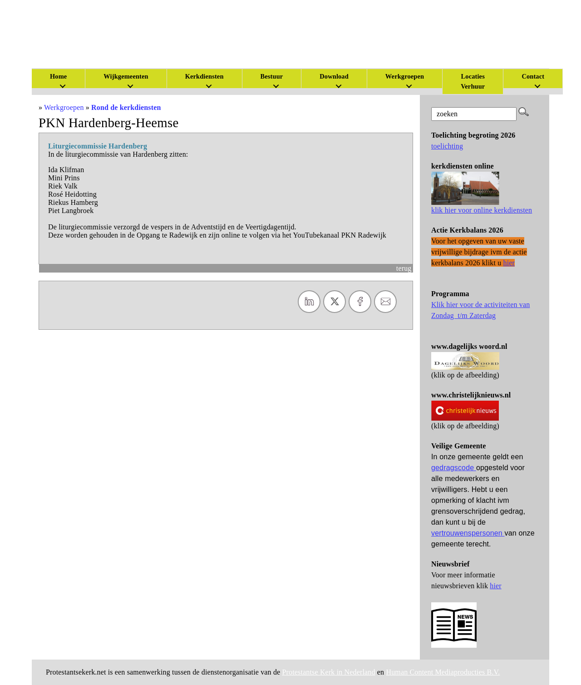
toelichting (447, 146)
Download (334, 76)
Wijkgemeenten (125, 76)
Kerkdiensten (204, 76)
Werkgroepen (404, 76)
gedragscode (453, 468)
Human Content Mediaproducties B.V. (443, 672)
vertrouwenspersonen (468, 533)
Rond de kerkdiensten (126, 107)
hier (496, 586)
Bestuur (272, 76)
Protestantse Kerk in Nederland (328, 672)
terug (404, 268)
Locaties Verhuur (473, 81)
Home (58, 76)
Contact (533, 76)
